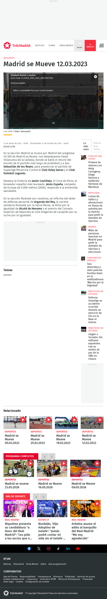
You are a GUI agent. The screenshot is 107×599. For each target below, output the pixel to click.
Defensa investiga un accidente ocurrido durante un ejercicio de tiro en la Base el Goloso (83, 292)
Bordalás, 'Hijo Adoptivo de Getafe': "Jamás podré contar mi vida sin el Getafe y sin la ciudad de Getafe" (52, 508)
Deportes (8, 58)
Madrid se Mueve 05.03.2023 (14, 422)
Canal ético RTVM (48, 579)
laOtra (43, 564)
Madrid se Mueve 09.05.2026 (85, 468)
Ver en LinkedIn (68, 548)
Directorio (58, 577)
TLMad (51, 45)
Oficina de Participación (69, 579)
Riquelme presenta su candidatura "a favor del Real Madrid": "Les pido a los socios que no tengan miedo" (18, 508)
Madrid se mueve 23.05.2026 (18, 468)
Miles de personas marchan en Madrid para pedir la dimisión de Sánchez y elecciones (83, 228)
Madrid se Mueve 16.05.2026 (52, 468)
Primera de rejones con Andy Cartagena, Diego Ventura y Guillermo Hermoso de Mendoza (83, 157)
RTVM (6, 559)
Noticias (39, 45)
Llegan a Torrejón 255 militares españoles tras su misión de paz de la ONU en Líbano (83, 329)
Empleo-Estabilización (13, 579)
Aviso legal (8, 582)
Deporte (7, 275)
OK (53, 123)
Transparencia (44, 577)
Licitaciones (32, 579)
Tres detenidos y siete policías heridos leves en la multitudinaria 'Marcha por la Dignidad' (83, 258)
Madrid (92, 227)
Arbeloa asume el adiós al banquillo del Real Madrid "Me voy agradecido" (85, 508)
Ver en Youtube (78, 548)
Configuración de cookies (37, 582)
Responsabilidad (27, 577)
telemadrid (13, 593)
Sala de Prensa (10, 577)
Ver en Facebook (29, 549)
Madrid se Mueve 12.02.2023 (92, 422)
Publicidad (70, 577)
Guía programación (57, 564)
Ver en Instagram (48, 548)
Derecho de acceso (86, 577)
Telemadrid (18, 564)
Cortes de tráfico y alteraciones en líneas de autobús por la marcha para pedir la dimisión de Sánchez (83, 194)
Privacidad (88, 579)
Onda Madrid (66, 45)
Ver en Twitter (39, 549)
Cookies (19, 582)
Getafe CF (43, 520)
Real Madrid (12, 520)
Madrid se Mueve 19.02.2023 (66, 422)
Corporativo (12, 571)
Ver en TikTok (58, 549)
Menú (101, 45)
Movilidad (93, 193)
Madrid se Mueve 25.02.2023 (40, 422)
